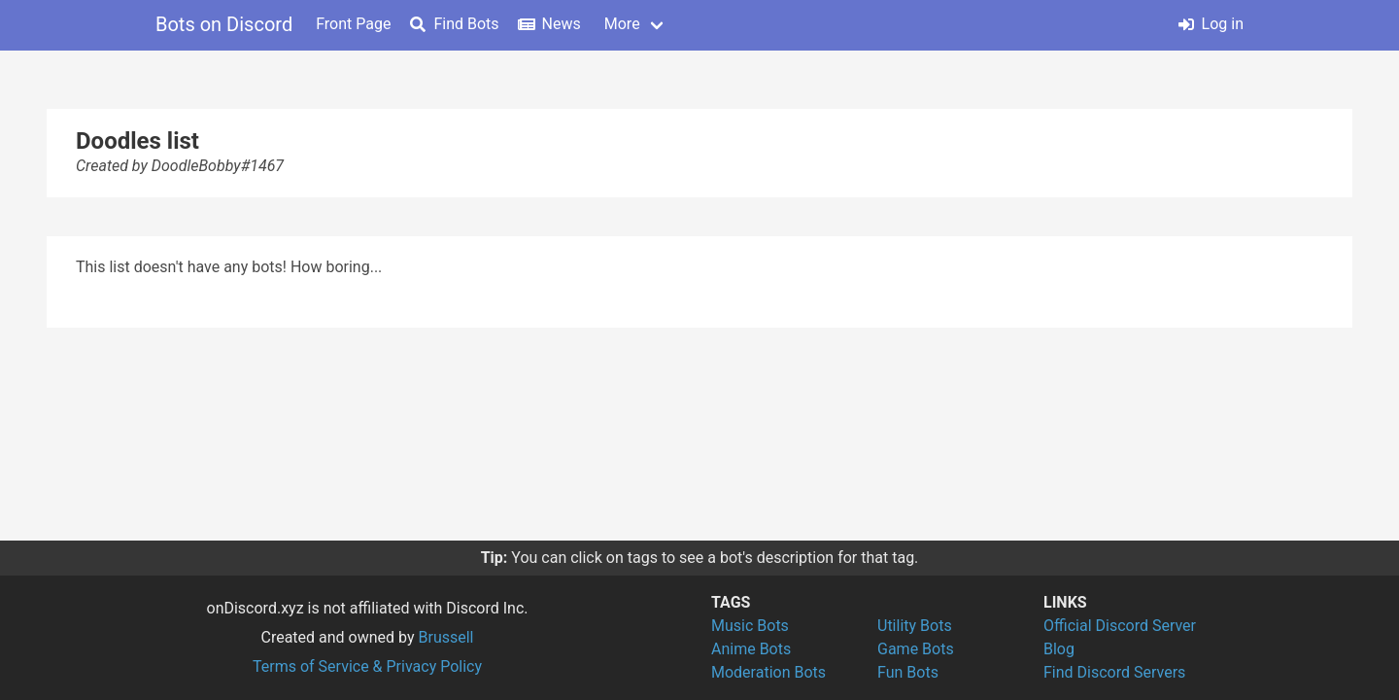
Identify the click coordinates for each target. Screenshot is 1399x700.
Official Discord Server (1119, 625)
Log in (1211, 24)
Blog (1059, 649)
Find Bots (454, 24)
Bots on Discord (223, 24)
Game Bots (915, 649)
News (550, 24)
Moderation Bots (768, 672)
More (622, 24)
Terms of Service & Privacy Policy (367, 666)
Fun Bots (907, 672)
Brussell (446, 637)
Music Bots (750, 625)
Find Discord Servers (1114, 672)
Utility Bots (914, 625)
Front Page (353, 24)
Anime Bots (751, 649)
